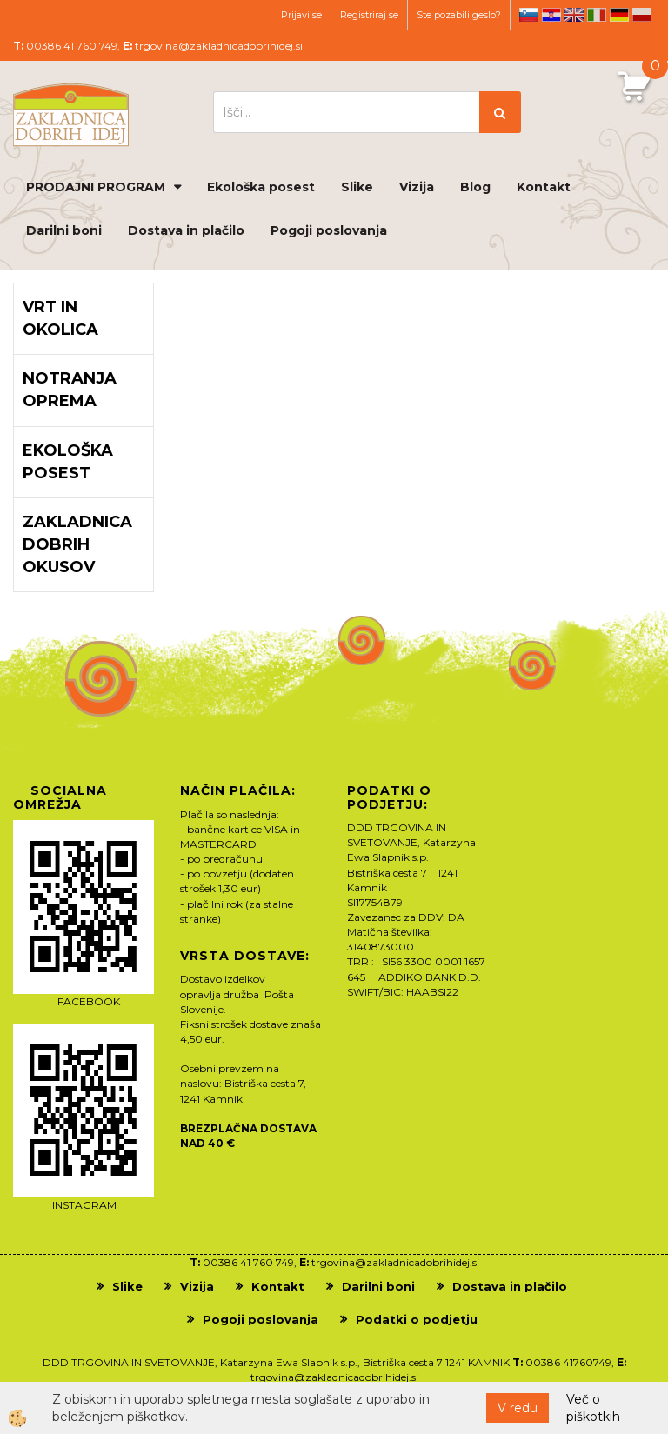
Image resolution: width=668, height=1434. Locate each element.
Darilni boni (64, 230)
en (574, 15)
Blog (475, 187)
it (596, 15)
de (619, 15)
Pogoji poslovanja (329, 230)
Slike (357, 187)
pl (641, 15)
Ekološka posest (261, 187)
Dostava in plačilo (186, 230)
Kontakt (544, 187)
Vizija (416, 187)
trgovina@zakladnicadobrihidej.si (219, 45)
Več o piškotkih (593, 1407)
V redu (518, 1408)
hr (551, 15)
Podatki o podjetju (417, 1319)
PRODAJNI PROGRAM (95, 187)
